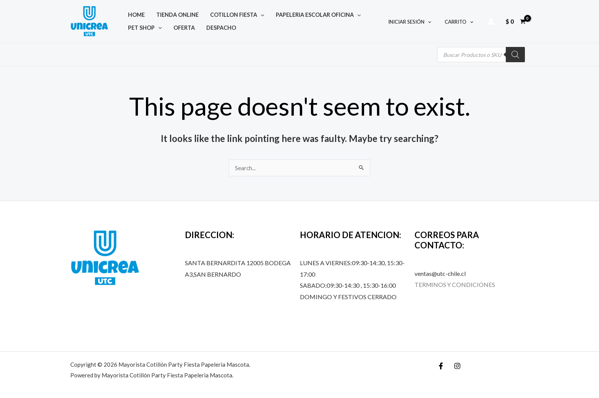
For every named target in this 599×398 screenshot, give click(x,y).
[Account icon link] (490, 21)
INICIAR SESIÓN (415, 22)
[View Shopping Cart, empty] (515, 21)
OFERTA (135, 29)
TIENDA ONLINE (166, 13)
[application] (241, 13)
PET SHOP (355, 13)
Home (132, 13)
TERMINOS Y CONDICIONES (455, 284)
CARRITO (460, 22)
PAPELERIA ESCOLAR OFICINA (291, 13)
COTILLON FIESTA (218, 13)
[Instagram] (457, 366)
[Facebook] (440, 366)
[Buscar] (515, 54)
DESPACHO (164, 29)
